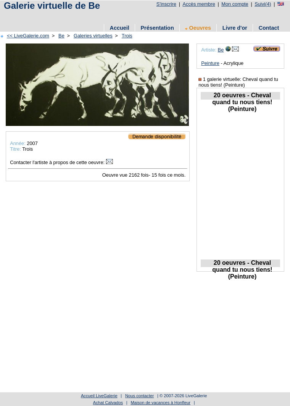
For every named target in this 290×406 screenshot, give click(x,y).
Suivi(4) (263, 4)
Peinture (210, 63)
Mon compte (234, 4)
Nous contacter (139, 395)
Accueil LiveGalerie (99, 395)
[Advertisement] (102, 337)
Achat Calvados (108, 402)
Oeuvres (198, 28)
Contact (269, 28)
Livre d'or (234, 28)
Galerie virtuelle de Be (52, 5)
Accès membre (198, 4)
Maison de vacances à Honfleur (160, 402)
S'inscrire (166, 4)
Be (221, 50)
